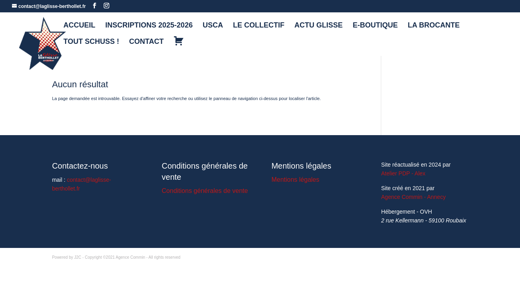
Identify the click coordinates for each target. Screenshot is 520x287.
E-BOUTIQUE (375, 25)
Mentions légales (295, 179)
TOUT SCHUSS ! (91, 42)
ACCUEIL (79, 25)
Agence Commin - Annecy (413, 197)
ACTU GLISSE (318, 25)
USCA (213, 25)
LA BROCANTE (434, 25)
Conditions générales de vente (205, 190)
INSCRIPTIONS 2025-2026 (149, 25)
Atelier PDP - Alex (403, 173)
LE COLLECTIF (258, 25)
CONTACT (146, 42)
